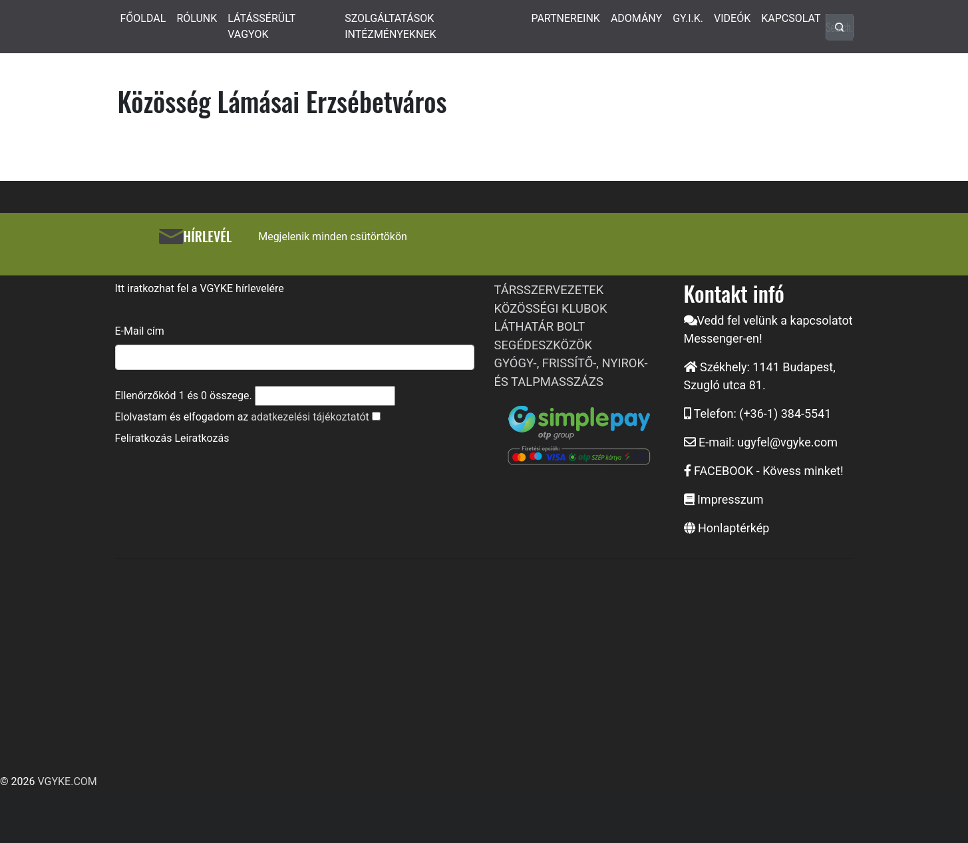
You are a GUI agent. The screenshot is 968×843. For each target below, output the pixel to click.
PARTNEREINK (565, 18)
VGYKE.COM (66, 781)
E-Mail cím (139, 331)
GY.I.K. (688, 18)
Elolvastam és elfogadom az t (242, 417)
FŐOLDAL (143, 18)
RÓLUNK (196, 18)
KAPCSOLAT (790, 18)
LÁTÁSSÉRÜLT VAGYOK (261, 26)
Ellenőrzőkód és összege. (183, 395)
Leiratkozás (201, 438)
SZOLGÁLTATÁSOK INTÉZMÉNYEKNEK (390, 26)
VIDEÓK (732, 18)
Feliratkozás (143, 438)
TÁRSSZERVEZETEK (549, 290)
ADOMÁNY (636, 18)
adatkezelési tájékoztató (308, 417)
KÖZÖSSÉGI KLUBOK (550, 308)
